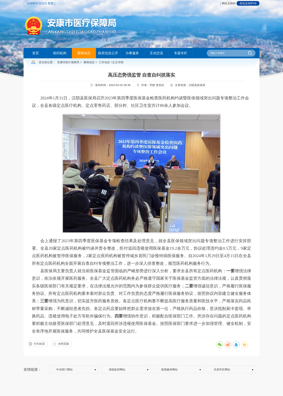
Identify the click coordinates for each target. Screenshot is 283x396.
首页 (35, 53)
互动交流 (156, 53)
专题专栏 (180, 53)
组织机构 (59, 53)
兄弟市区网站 (222, 369)
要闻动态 (84, 53)
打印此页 (39, 343)
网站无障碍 (229, 3)
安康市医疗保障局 (68, 62)
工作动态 (104, 62)
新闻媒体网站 (169, 369)
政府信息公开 (108, 53)
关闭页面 (63, 343)
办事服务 (132, 53)
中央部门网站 (64, 369)
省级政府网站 (117, 369)
